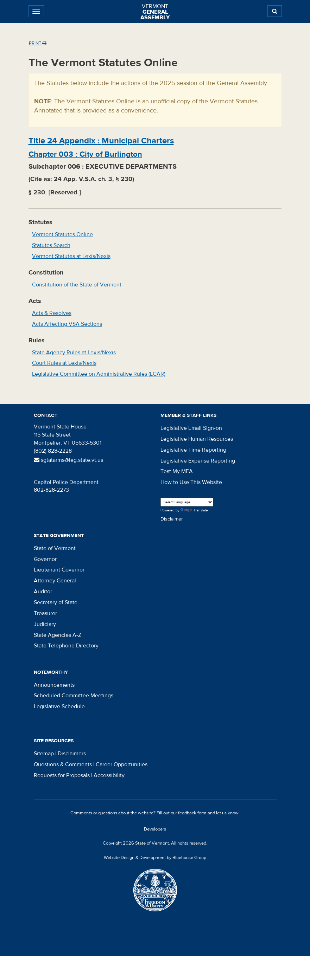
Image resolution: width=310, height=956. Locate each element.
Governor (45, 559)
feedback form (192, 813)
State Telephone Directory (66, 645)
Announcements (54, 685)
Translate (194, 510)
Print (37, 43)
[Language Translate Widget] (186, 502)
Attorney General (55, 580)
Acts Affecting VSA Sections (67, 324)
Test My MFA (176, 471)
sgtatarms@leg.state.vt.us (68, 460)
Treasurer (45, 613)
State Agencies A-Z (57, 635)
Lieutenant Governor (59, 569)
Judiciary (45, 624)
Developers (155, 829)
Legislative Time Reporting (193, 449)
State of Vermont (55, 548)
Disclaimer (171, 519)
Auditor (43, 591)
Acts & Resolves (51, 313)
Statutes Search (51, 245)
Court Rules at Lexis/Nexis (64, 363)
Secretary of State (55, 602)
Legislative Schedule (59, 706)
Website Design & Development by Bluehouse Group (155, 857)
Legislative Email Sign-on (191, 428)
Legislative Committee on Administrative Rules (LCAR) (98, 373)
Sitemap (44, 753)
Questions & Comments (63, 764)
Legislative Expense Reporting (197, 460)
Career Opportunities (121, 764)
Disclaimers (72, 753)
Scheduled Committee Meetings (73, 695)
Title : (101, 140)
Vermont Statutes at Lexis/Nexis (71, 256)
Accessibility (109, 775)
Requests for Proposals (62, 775)
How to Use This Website (191, 482)
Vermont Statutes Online (62, 234)
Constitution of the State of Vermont (76, 284)
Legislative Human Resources (196, 439)
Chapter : (85, 154)
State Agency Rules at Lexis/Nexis (74, 352)
